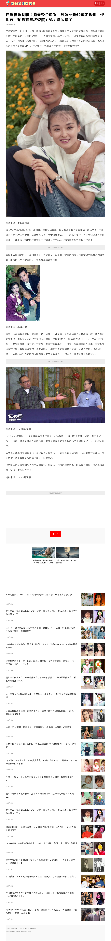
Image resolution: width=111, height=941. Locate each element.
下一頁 (55, 534)
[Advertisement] (55, 512)
